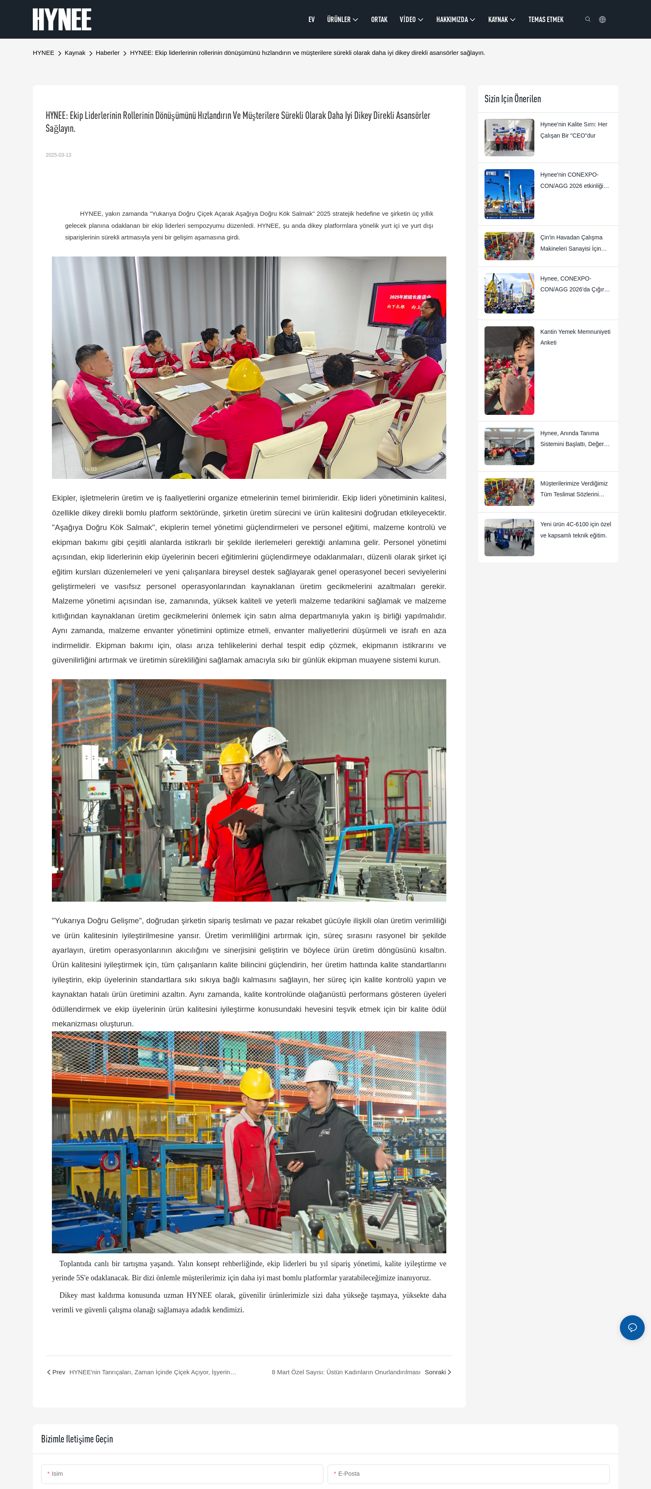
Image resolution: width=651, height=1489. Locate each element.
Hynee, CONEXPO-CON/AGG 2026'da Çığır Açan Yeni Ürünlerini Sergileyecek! (572, 285)
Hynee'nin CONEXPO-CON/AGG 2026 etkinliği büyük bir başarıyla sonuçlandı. (572, 181)
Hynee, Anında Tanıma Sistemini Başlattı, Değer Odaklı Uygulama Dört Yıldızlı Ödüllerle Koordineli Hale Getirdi (575, 440)
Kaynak (75, 52)
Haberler (108, 52)
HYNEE (43, 52)
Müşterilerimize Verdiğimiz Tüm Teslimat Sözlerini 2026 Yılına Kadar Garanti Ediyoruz (574, 490)
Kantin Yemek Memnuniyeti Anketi (576, 337)
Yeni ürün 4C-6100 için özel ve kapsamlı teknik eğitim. (576, 530)
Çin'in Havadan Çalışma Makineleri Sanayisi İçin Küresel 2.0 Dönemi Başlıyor (572, 244)
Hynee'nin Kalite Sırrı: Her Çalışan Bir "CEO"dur (574, 130)
